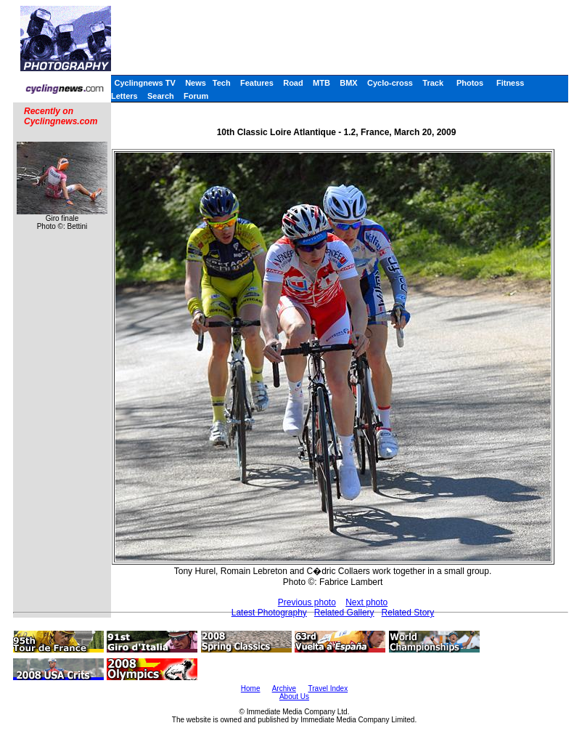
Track (432, 82)
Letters (124, 96)
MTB (321, 82)
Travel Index (328, 688)
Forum (196, 96)
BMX (348, 82)
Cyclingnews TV (144, 82)
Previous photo (307, 602)
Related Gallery (344, 612)
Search (160, 96)
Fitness (510, 82)
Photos (469, 82)
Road (293, 82)
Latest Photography (269, 612)
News (195, 82)
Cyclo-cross (390, 82)
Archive (284, 688)
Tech (222, 82)
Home (251, 688)
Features (257, 82)
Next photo (366, 602)
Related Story (408, 612)
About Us (294, 696)
